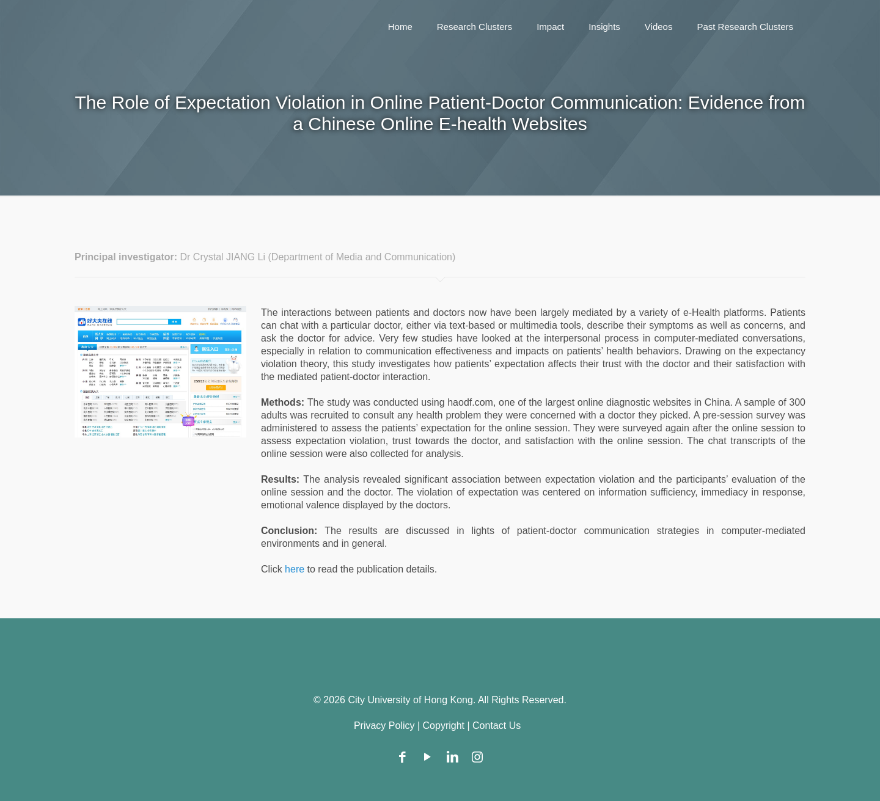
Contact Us (496, 725)
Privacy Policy (384, 725)
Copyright (443, 725)
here (296, 569)
